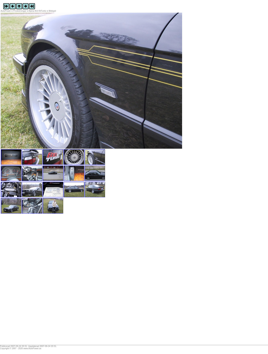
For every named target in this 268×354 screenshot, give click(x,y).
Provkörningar (19, 11)
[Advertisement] (25, 280)
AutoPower (6, 11)
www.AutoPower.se (32, 348)
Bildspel (52, 11)
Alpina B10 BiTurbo (37, 11)
